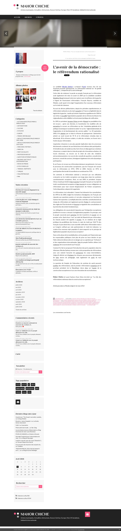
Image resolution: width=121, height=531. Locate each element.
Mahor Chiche (58, 277)
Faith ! (17, 425)
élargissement (73, 304)
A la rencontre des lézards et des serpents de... (28, 444)
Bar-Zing (34, 427)
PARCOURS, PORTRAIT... (24, 147)
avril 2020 (18, 290)
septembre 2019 (20, 292)
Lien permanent (58, 298)
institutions (60, 303)
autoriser (73, 215)
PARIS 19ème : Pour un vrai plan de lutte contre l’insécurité (78, 51)
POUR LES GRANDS (21, 434)
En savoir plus (81, 529)
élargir (86, 121)
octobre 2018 (19, 299)
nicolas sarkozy (91, 301)
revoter (78, 220)
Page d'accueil (91, 55)
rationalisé (67, 303)
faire (71, 182)
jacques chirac (87, 304)
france (24, 392)
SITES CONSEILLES (22, 166)
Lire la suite (27, 76)
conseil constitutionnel (79, 305)
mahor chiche (20, 388)
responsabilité (57, 305)
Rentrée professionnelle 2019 (25, 254)
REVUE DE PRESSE (22, 164)
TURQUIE (20, 171)
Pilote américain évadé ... (22, 427)
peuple (86, 303)
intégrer (71, 255)
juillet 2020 (19, 285)
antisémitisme (30, 388)
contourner (79, 253)
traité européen (57, 304)
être (86, 268)
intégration (65, 304)
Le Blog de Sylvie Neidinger (29, 450)
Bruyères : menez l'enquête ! (23, 421)
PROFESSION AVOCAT (24, 154)
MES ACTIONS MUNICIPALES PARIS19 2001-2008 (28, 139)
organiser (94, 266)
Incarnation (25, 425)
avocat (18, 384)
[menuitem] (18, 17)
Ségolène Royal (58, 98)
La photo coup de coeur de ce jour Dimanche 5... (29, 440)
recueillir (64, 116)
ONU (29, 392)
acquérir (78, 111)
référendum (71, 301)
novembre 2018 (20, 297)
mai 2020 (18, 287)
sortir (93, 257)
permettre (56, 126)
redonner (66, 93)
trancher (76, 182)
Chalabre (20, 446)
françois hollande (77, 302)
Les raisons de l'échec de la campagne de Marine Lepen (81, 58)
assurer (76, 204)
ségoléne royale (57, 302)
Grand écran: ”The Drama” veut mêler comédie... (29, 417)
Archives (28, 17)
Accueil (17, 17)
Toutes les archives (21, 309)
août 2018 (19, 304)
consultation (80, 303)
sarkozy (18, 392)
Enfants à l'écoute (34, 434)
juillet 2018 (19, 306)
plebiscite (73, 303)
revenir (94, 215)
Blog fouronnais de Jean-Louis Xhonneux (28, 430)
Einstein (18, 323)
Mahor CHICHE (35, 6)
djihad (33, 384)
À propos (39, 17)
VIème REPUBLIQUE (23, 174)
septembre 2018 (20, 302)
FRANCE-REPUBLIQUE (24, 136)
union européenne (66, 305)
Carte (18, 354)
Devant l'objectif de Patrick (25, 442)
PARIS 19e (20, 149)
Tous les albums (37, 110)
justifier (55, 266)
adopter (63, 133)
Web (18, 176)
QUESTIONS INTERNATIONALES (26, 157)
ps (28, 384)
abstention (96, 303)
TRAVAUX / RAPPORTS (24, 169)
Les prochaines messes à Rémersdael (26, 430)
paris (37, 388)
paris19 (24, 384)
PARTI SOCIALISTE (22, 152)
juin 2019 (18, 294)
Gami (17, 331)
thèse (65, 301)
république (95, 304)
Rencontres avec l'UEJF (23, 269)
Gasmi (18, 340)
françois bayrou (67, 302)
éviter (87, 202)
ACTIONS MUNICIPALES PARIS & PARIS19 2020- (26, 122)
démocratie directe (88, 302)
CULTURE (20, 128)
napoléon (80, 304)
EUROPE (19, 133)
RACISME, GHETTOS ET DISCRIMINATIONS (23, 160)
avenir (94, 268)
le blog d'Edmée (22, 419)
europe (85, 301)
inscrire (82, 184)
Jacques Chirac (73, 121)
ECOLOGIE (20, 131)
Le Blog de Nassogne (27, 438)
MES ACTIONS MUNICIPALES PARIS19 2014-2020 (28, 143)
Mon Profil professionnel (24, 238)
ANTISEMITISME (22, 126)
